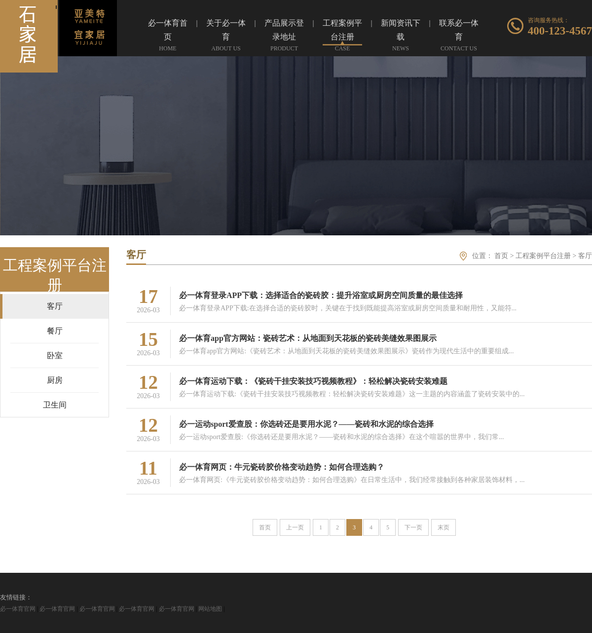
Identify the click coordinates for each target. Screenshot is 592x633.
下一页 (413, 527)
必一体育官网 (18, 608)
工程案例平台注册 (543, 256)
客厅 (585, 256)
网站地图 (210, 608)
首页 (501, 256)
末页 (443, 527)
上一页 (295, 527)
